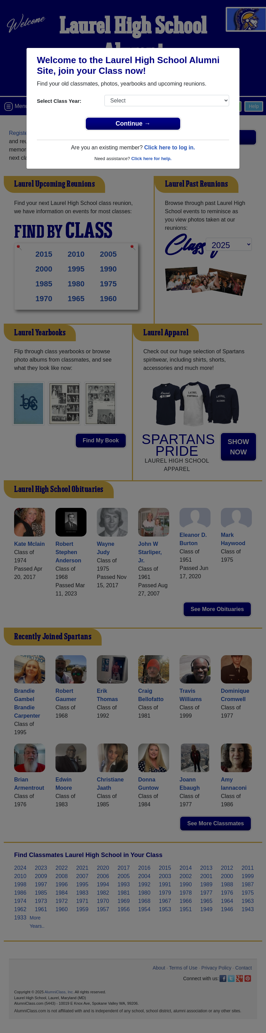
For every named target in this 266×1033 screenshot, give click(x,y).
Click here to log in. (169, 147)
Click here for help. (151, 158)
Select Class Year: (59, 101)
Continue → (133, 123)
